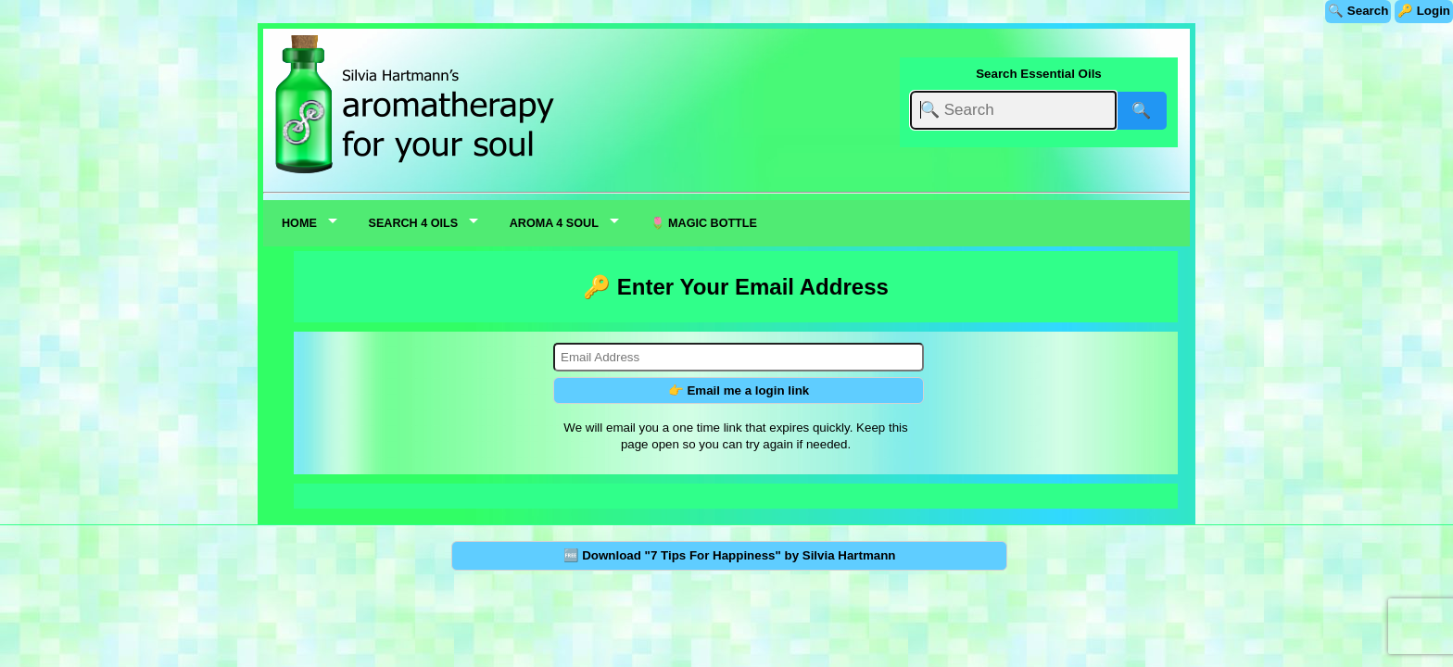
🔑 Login (1423, 11)
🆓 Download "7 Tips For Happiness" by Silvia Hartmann (729, 555)
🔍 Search (1358, 11)
